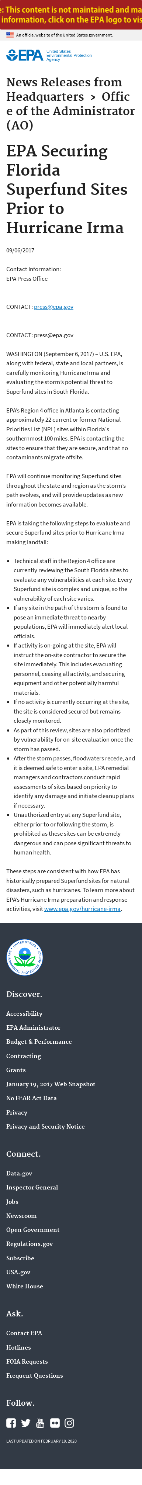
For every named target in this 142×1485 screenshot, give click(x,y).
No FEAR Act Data (31, 1098)
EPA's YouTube (40, 1423)
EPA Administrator (33, 1028)
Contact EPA (24, 1333)
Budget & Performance (39, 1042)
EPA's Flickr (55, 1423)
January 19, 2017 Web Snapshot (51, 1084)
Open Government (33, 1230)
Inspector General (32, 1188)
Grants (16, 1070)
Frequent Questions (34, 1376)
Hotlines (18, 1348)
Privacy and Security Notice (45, 1127)
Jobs (12, 1202)
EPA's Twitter (26, 1423)
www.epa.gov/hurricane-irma (82, 909)
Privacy (16, 1113)
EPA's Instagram (69, 1423)
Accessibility (24, 1014)
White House (24, 1287)
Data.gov (19, 1174)
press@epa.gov (53, 307)
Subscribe (20, 1259)
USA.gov (18, 1273)
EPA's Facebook (11, 1423)
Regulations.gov (29, 1244)
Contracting (23, 1056)
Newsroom (21, 1216)
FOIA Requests (27, 1362)
